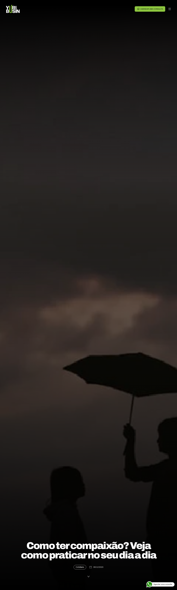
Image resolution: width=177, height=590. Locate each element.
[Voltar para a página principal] (13, 9)
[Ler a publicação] (88, 575)
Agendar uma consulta (150, 9)
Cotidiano (80, 567)
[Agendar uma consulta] (160, 584)
